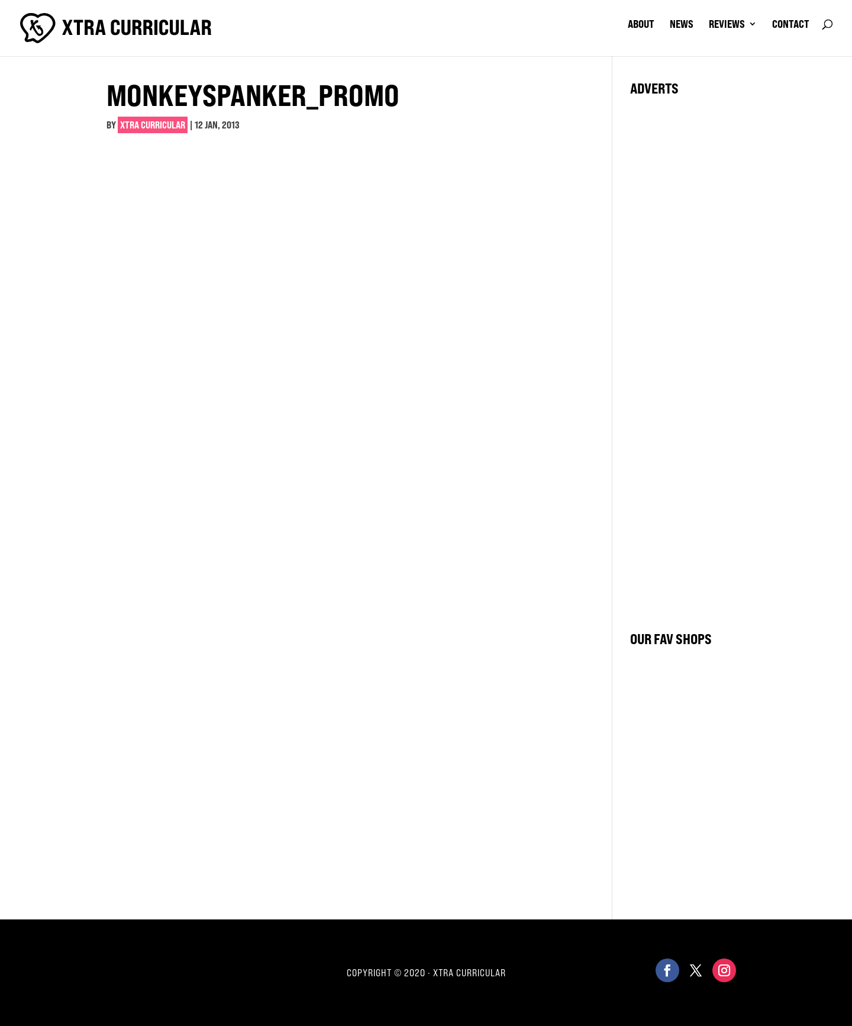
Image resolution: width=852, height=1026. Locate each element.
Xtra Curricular (152, 125)
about (641, 25)
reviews (727, 25)
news (681, 25)
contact (790, 25)
